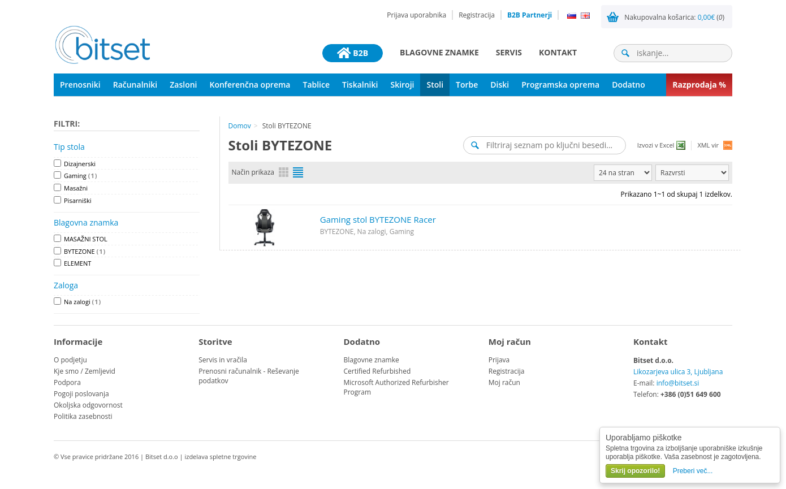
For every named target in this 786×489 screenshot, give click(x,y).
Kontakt (558, 52)
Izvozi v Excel (656, 145)
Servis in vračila (222, 360)
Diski (499, 84)
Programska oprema (560, 84)
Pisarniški (78, 200)
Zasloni (183, 84)
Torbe (467, 84)
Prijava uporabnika (416, 15)
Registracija (477, 15)
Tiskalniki (360, 84)
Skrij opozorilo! (635, 471)
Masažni (76, 188)
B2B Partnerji (529, 15)
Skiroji (402, 84)
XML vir (708, 145)
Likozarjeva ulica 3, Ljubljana (678, 372)
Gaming (80, 175)
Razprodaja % (699, 84)
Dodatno (628, 84)
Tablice (316, 84)
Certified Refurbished (377, 371)
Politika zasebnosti (83, 416)
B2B (352, 53)
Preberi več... (693, 471)
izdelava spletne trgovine (220, 456)
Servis (509, 52)
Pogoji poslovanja (81, 394)
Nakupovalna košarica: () (674, 17)
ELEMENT (77, 263)
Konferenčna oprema (250, 84)
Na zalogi (82, 301)
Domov (239, 126)
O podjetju (70, 360)
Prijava (499, 360)
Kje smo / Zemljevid (84, 371)
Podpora (67, 382)
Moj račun (504, 382)
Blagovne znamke (439, 52)
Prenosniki (80, 84)
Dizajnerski (80, 163)
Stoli (434, 84)
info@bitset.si (678, 383)
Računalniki (135, 84)
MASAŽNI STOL (85, 239)
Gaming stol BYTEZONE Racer (378, 219)
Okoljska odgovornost (88, 405)
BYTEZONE (85, 251)
